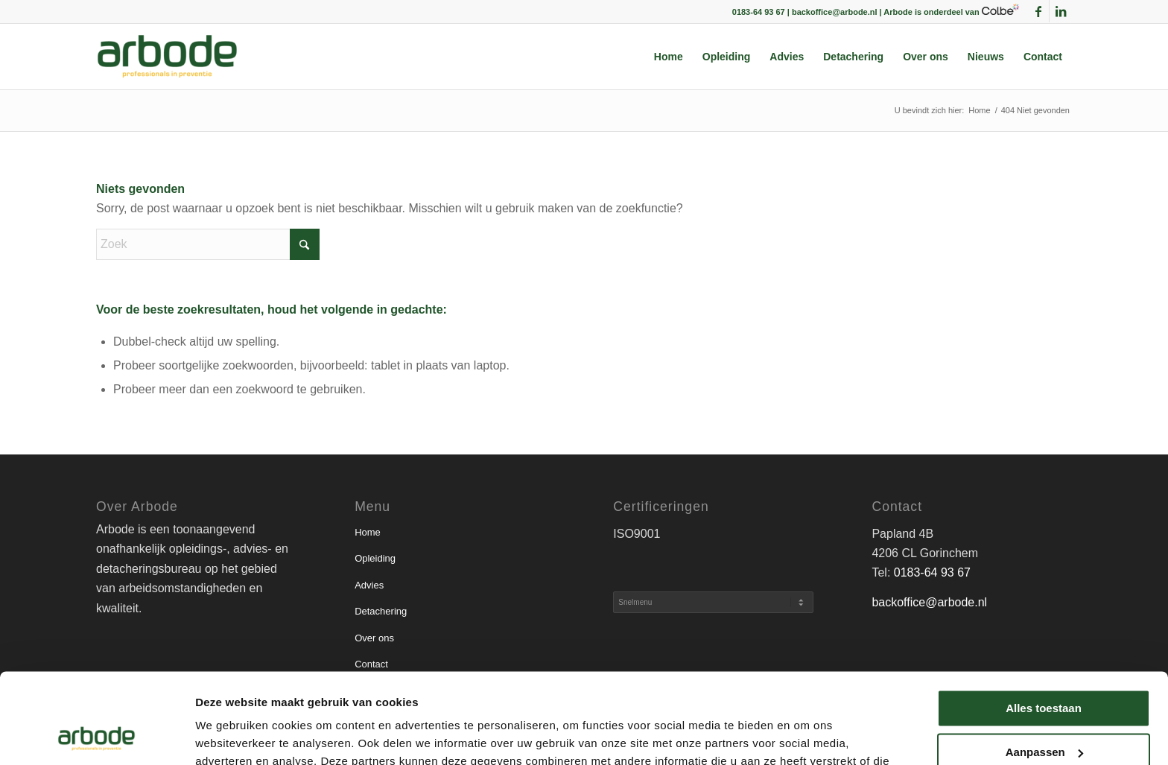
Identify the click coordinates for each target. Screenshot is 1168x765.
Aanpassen (1044, 667)
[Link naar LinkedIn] (1061, 11)
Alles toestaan (1044, 624)
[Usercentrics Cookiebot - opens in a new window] (96, 736)
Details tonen (230, 735)
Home (368, 532)
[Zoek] (208, 244)
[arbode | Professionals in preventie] (167, 56)
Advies (369, 585)
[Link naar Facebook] (1038, 11)
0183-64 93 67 (932, 572)
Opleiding (375, 558)
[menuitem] (668, 56)
